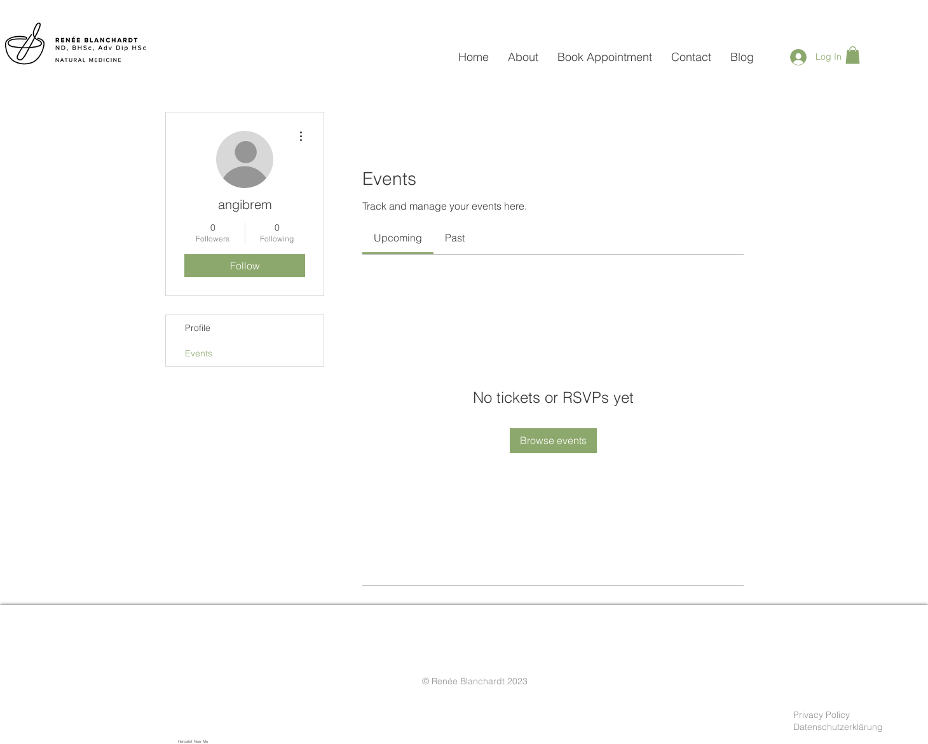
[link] (398, 237)
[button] (852, 55)
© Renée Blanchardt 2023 (475, 681)
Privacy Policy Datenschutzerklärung (838, 721)
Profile (197, 328)
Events (198, 353)
